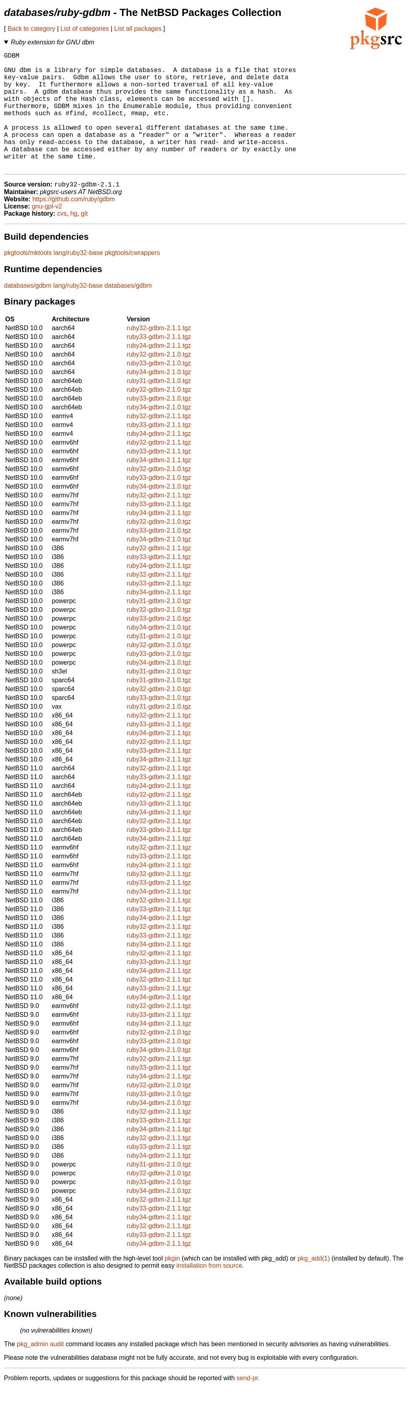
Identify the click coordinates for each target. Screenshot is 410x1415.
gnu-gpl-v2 (47, 233)
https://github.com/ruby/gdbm (73, 225)
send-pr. (248, 1404)
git (84, 240)
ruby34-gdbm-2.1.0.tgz (159, 398)
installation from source (209, 1292)
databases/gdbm (27, 312)
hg (73, 240)
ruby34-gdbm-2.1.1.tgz (159, 372)
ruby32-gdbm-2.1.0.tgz (159, 381)
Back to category (31, 28)
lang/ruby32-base (78, 279)
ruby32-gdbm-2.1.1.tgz (159, 354)
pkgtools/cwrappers (132, 279)
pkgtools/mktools (28, 279)
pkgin (172, 1285)
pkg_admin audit (40, 1370)
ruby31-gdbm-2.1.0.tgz (159, 407)
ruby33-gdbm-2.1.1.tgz (159, 363)
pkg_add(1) (313, 1285)
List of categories (84, 28)
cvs (62, 240)
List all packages (137, 28)
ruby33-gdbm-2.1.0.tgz (159, 390)
